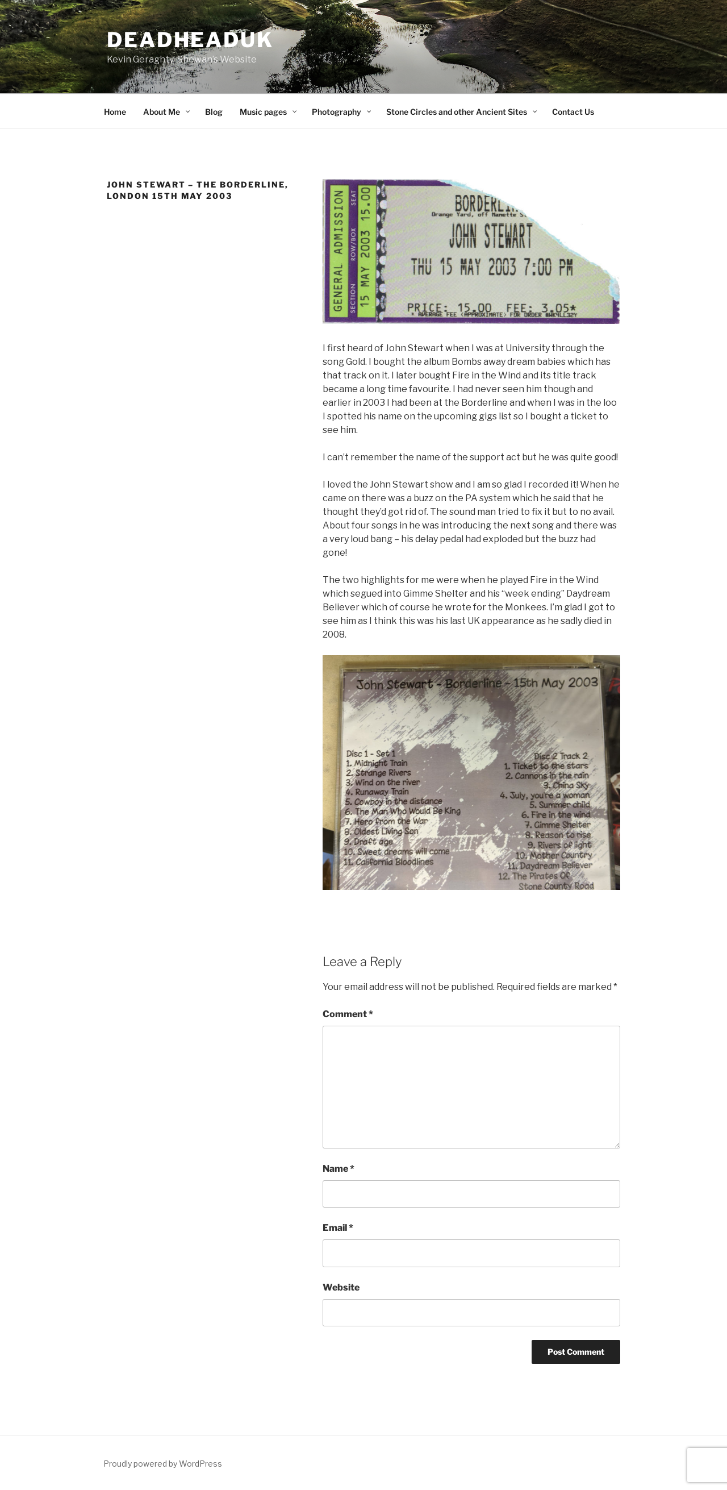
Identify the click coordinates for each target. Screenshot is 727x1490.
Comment (348, 1014)
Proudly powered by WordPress (162, 1463)
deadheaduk (190, 39)
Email (338, 1227)
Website (341, 1287)
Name (338, 1168)
